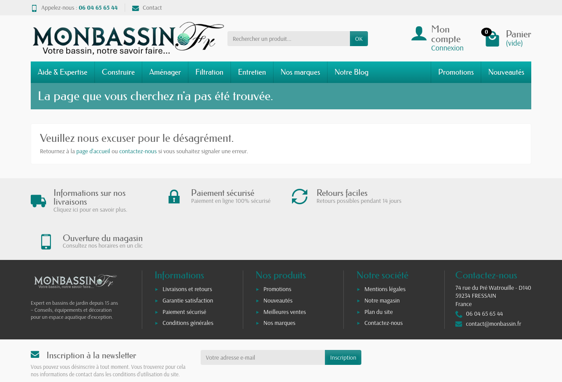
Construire (118, 71)
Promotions (456, 71)
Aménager (165, 71)
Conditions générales (187, 287)
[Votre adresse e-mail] (263, 321)
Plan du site (378, 275)
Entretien (252, 71)
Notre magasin (382, 264)
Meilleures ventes (284, 275)
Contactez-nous (383, 287)
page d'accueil (93, 151)
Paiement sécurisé (184, 275)
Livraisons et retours (187, 253)
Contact (147, 7)
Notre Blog (351, 71)
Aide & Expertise (62, 71)
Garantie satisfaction (187, 264)
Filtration (209, 71)
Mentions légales (385, 253)
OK (359, 39)
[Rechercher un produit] (288, 38)
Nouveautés (506, 71)
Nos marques (300, 71)
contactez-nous (138, 151)
